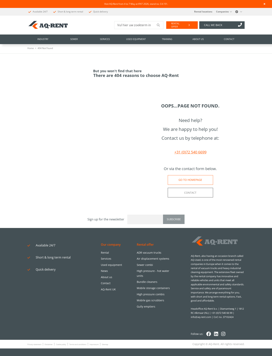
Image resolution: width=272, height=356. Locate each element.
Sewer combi (145, 265)
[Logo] (214, 241)
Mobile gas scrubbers (150, 300)
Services (106, 258)
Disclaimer (49, 344)
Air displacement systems (153, 258)
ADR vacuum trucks (149, 252)
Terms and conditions (77, 344)
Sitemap (105, 344)
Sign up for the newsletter (105, 219)
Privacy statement (34, 344)
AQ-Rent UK (108, 289)
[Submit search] (158, 25)
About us (106, 277)
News (104, 271)
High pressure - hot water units (153, 273)
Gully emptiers (146, 306)
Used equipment (111, 265)
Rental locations (203, 11)
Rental (105, 252)
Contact (105, 283)
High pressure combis (151, 294)
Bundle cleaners (147, 282)
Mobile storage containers (153, 288)
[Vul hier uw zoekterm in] (134, 25)
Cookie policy (61, 344)
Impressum (94, 344)
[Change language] (239, 11)
